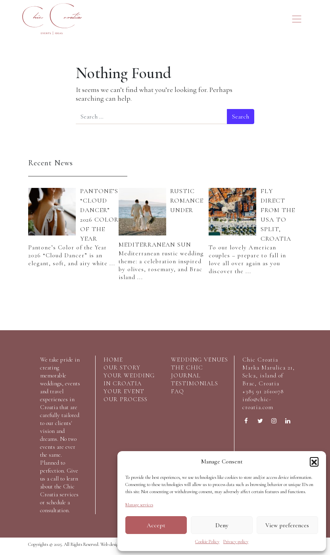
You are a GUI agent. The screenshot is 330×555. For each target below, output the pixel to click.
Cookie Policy (207, 541)
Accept (156, 525)
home (113, 359)
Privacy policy (235, 541)
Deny (221, 525)
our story (122, 367)
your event (124, 391)
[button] (314, 461)
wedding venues (199, 359)
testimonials (194, 383)
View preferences (287, 525)
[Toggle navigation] (297, 19)
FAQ (177, 391)
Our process (126, 399)
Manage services (139, 504)
